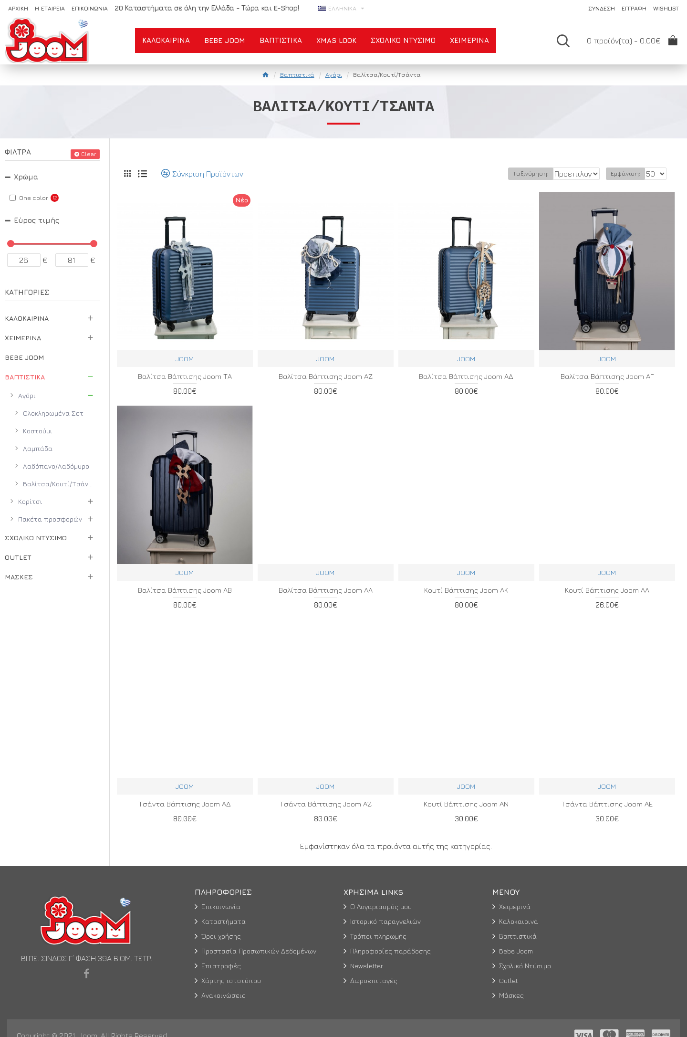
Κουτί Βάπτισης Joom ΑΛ (607, 590)
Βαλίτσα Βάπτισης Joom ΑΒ (185, 590)
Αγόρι (333, 74)
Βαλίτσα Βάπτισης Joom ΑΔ (466, 376)
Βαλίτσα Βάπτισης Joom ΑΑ (326, 590)
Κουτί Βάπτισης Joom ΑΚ (466, 590)
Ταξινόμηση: (498, 173)
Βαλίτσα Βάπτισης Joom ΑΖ (326, 376)
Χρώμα (26, 177)
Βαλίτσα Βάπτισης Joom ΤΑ (185, 376)
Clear (88, 153)
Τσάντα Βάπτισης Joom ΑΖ (326, 804)
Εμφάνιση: (628, 173)
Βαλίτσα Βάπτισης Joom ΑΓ (607, 376)
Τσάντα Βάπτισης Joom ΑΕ (607, 804)
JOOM (185, 359)
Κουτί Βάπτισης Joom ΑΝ (466, 804)
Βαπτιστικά (297, 74)
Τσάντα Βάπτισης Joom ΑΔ (184, 804)
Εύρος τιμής (36, 220)
